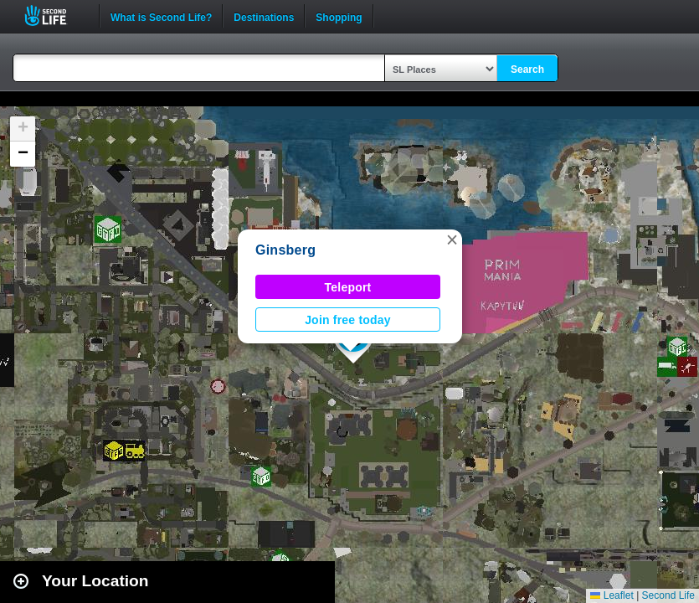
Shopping (339, 16)
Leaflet (611, 595)
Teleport (348, 287)
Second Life (54, 15)
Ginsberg (285, 250)
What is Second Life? (161, 16)
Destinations (264, 16)
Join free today (348, 320)
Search (527, 69)
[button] (452, 239)
